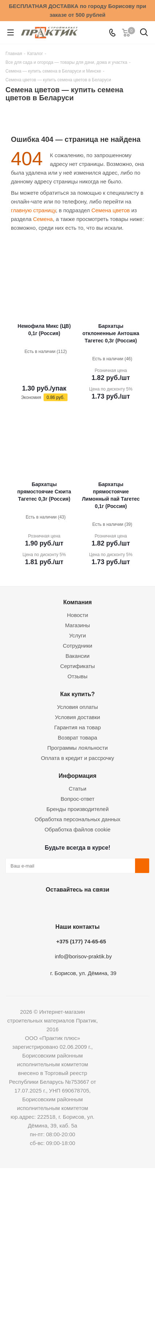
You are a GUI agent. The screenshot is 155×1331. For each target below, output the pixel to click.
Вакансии (77, 656)
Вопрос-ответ (77, 799)
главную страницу (33, 210)
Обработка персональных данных (77, 819)
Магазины (77, 625)
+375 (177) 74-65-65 (81, 941)
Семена (43, 219)
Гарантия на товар (77, 727)
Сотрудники (77, 646)
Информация (77, 775)
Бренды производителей (77, 809)
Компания (77, 602)
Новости (77, 615)
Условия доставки (77, 717)
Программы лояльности (77, 748)
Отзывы (77, 676)
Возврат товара (77, 737)
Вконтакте (39, 906)
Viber (112, 906)
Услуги (77, 635)
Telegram (94, 906)
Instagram (76, 906)
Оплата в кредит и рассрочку (77, 758)
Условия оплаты (77, 707)
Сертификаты (77, 666)
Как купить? (77, 694)
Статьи (77, 788)
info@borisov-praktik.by (83, 956)
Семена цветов (110, 210)
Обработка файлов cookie (78, 829)
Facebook (57, 906)
